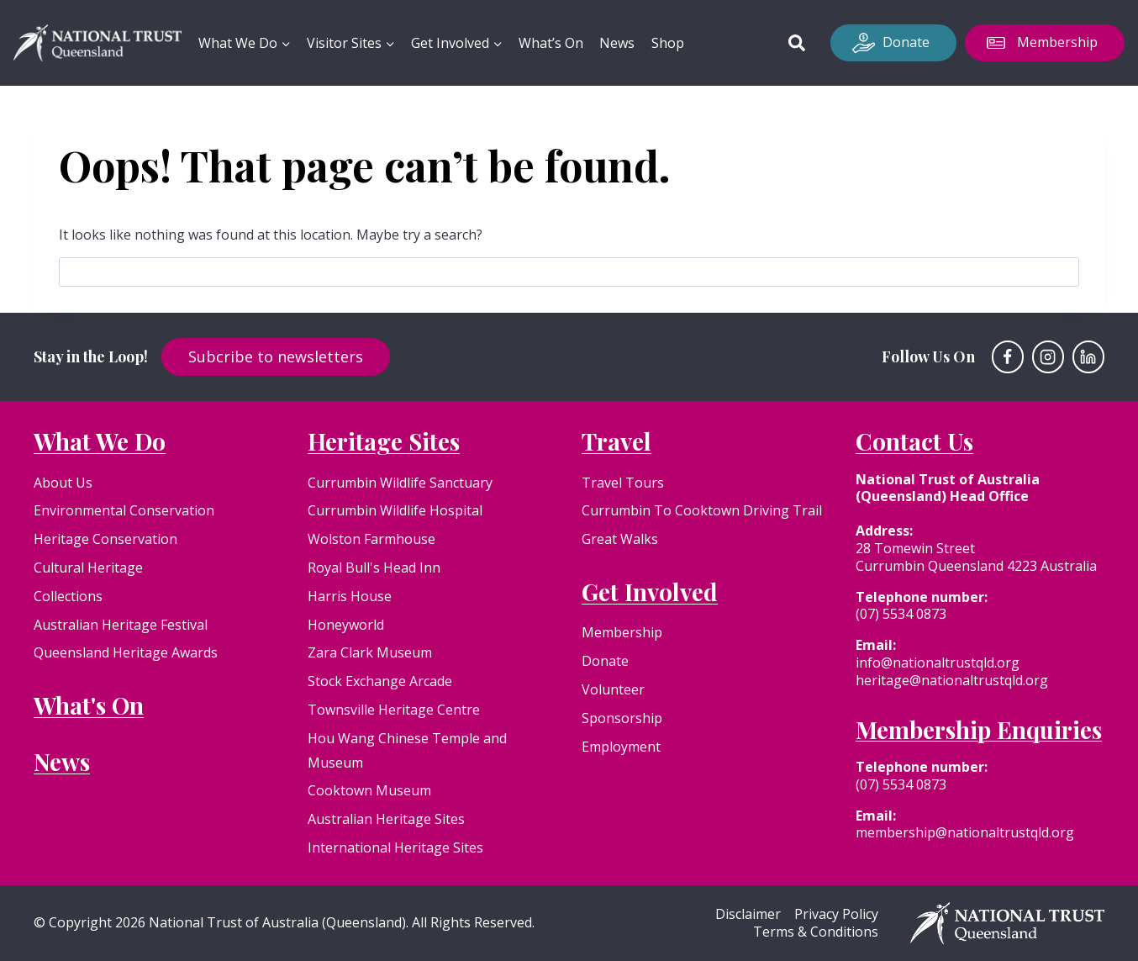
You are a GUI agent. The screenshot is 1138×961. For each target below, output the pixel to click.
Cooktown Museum (369, 790)
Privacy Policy (836, 914)
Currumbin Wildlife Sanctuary (400, 482)
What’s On (551, 43)
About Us (63, 482)
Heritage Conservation (105, 539)
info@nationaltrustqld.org (937, 662)
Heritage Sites (384, 441)
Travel (616, 441)
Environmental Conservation (124, 510)
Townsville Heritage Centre (394, 709)
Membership (1057, 42)
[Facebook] (1008, 356)
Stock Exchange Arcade (380, 681)
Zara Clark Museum (370, 652)
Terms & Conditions (815, 932)
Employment (621, 746)
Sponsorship (622, 718)
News (617, 43)
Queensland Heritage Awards (126, 652)
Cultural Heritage (88, 567)
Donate (906, 42)
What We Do (100, 441)
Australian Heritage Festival (121, 624)
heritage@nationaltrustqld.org (952, 680)
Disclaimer (748, 914)
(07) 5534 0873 (901, 614)
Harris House (350, 596)
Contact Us (914, 441)
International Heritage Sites (395, 847)
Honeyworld (346, 624)
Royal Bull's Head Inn (374, 567)
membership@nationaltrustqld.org (965, 832)
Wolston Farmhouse (371, 539)
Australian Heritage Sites (386, 819)
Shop (667, 43)
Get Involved (650, 591)
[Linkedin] (1088, 356)
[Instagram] (1048, 356)
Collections (68, 596)
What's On (89, 705)
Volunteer (613, 689)
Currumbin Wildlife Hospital (395, 510)
